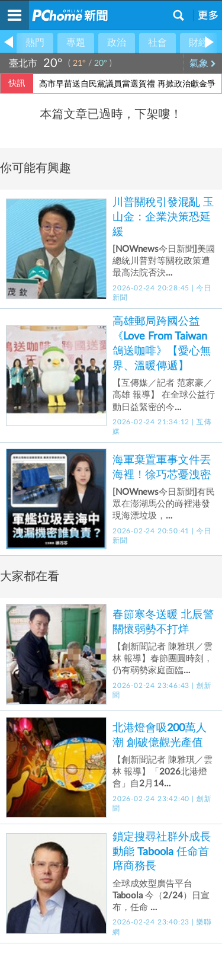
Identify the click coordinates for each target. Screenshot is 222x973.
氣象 (202, 63)
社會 (157, 42)
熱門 (34, 42)
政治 (116, 42)
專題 (75, 42)
